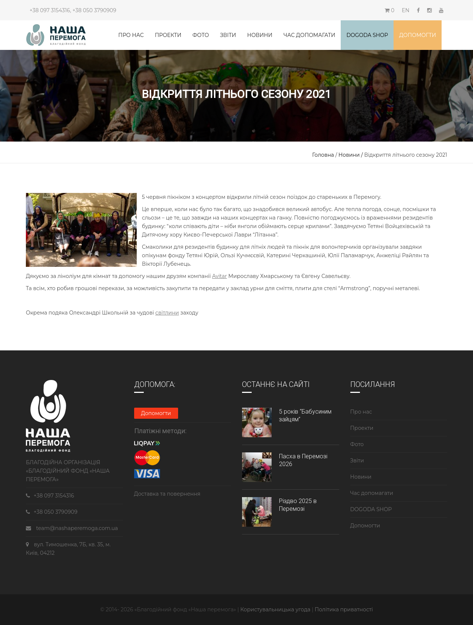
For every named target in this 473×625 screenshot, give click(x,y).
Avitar (219, 276)
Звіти (228, 35)
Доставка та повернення (167, 493)
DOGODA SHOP (371, 509)
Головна (323, 155)
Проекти (168, 35)
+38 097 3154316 (50, 10)
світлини (167, 312)
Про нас (131, 35)
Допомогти (417, 35)
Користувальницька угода (276, 609)
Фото (201, 35)
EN (405, 10)
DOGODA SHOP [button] (367, 35)
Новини (259, 35)
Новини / (351, 155)
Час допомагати (309, 35)
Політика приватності (343, 609)
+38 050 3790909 (94, 10)
